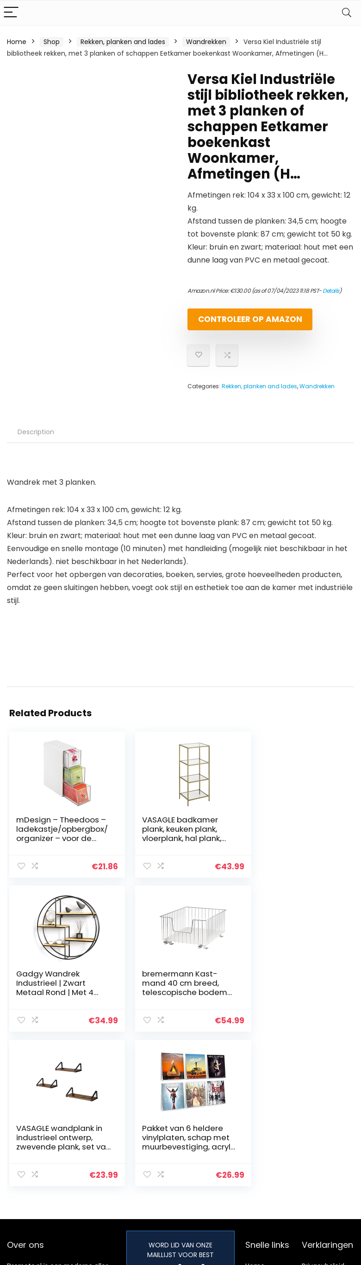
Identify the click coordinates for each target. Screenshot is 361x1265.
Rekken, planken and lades (123, 41)
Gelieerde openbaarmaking (329, 1157)
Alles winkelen (267, 1131)
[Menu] (11, 12)
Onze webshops (271, 1157)
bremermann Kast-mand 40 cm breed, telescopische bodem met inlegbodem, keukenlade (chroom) (58, 1000)
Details (331, 291)
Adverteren (263, 1170)
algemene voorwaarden (323, 1135)
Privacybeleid (323, 1118)
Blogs (253, 1144)
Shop (52, 41)
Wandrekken (206, 41)
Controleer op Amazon (241, 323)
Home (16, 41)
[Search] (347, 12)
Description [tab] (36, 439)
